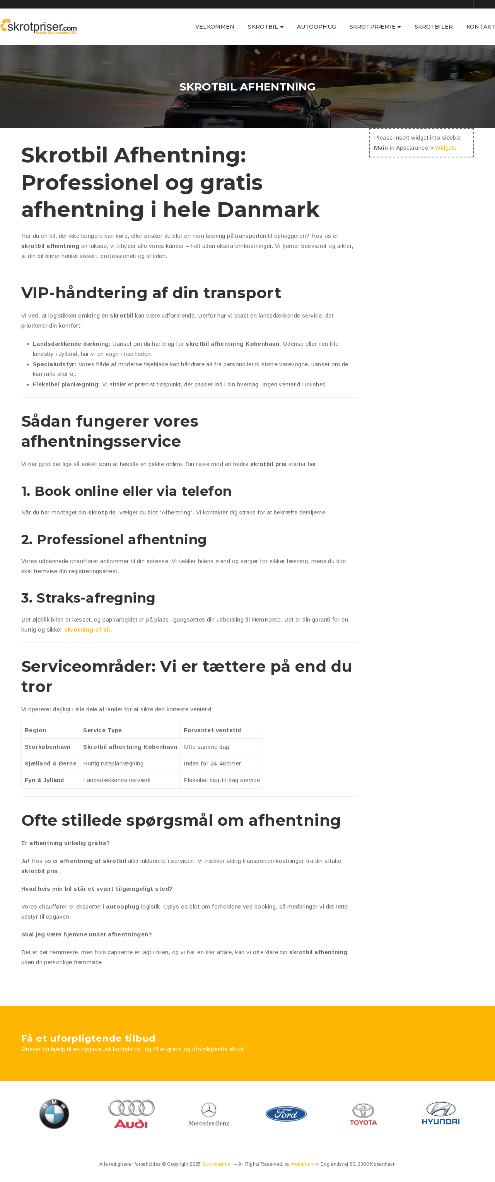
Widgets (446, 147)
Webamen (302, 1164)
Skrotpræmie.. (218, 1164)
